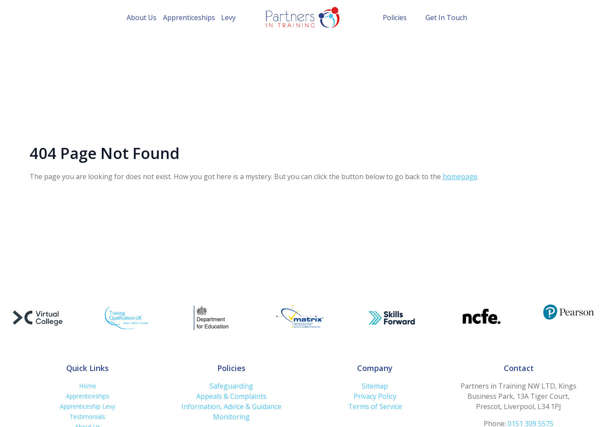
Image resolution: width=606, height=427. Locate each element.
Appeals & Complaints (231, 396)
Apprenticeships (189, 17)
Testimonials (87, 416)
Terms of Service (375, 406)
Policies (395, 17)
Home (87, 386)
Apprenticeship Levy (87, 406)
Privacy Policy (375, 396)
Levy (228, 17)
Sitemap (375, 386)
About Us (142, 17)
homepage (460, 176)
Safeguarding (231, 386)
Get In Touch (446, 17)
